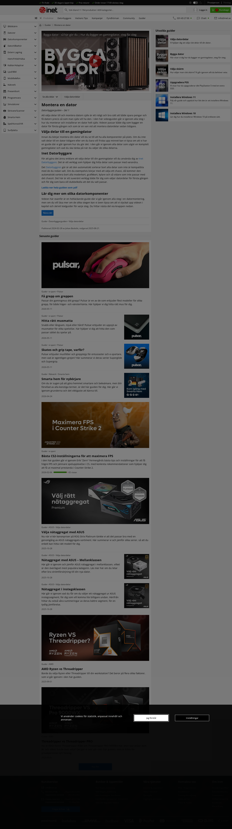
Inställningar (192, 717)
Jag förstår (151, 717)
